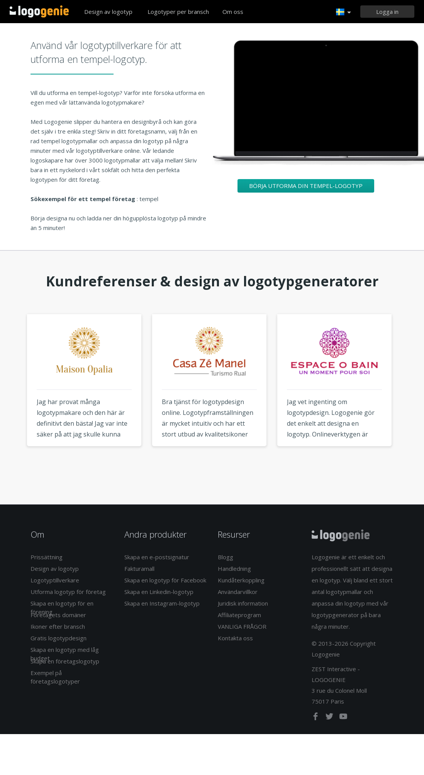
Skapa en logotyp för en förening (62, 607)
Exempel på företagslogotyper (55, 677)
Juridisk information (243, 603)
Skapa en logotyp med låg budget (65, 654)
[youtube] (343, 718)
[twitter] (330, 718)
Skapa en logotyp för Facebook (165, 580)
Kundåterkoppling (241, 580)
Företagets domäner (58, 615)
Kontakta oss (235, 638)
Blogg (225, 557)
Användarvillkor (238, 592)
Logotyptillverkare (55, 580)
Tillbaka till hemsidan (39, 11)
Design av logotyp (108, 11)
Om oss (232, 11)
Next (412, 394)
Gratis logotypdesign (58, 638)
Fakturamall (139, 568)
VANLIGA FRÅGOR (242, 626)
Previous (12, 394)
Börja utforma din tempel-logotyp (306, 186)
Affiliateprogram (239, 615)
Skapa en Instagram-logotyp (162, 603)
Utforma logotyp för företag (68, 592)
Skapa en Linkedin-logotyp (158, 592)
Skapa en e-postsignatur (156, 557)
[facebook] (316, 718)
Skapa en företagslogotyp (65, 661)
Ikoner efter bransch (58, 626)
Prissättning (47, 557)
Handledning (234, 568)
